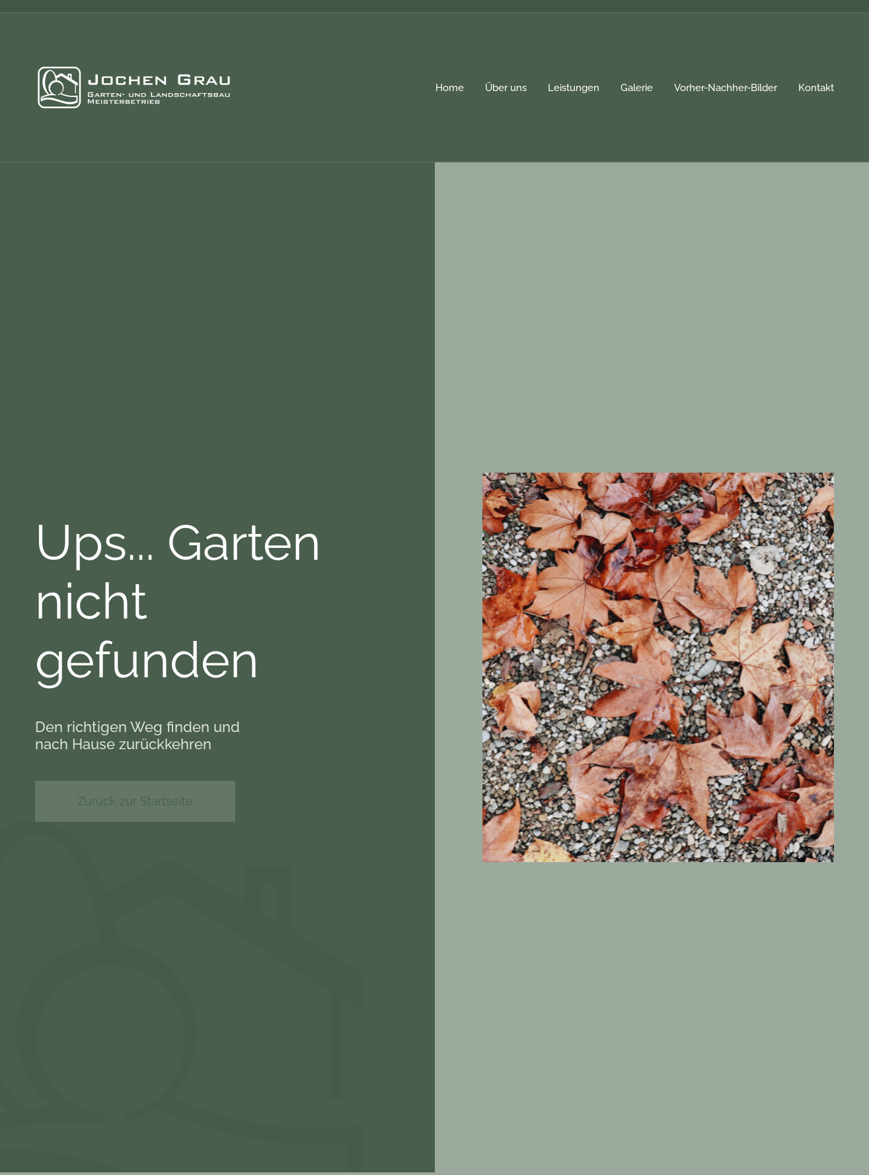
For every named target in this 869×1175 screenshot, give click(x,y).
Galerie (637, 88)
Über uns (506, 88)
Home (449, 88)
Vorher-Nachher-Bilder (725, 88)
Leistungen (573, 88)
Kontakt (816, 88)
